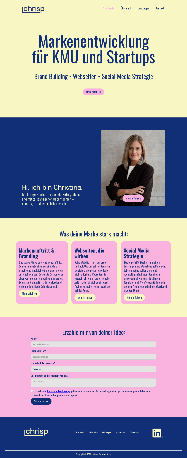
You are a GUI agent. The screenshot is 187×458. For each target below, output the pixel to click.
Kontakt (160, 8)
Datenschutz (135, 432)
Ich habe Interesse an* (43, 363)
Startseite (108, 8)
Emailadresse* (38, 351)
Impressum (120, 432)
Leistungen (143, 8)
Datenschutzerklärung (58, 391)
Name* (34, 338)
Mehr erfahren (93, 92)
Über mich (126, 8)
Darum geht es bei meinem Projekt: (49, 376)
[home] (33, 9)
